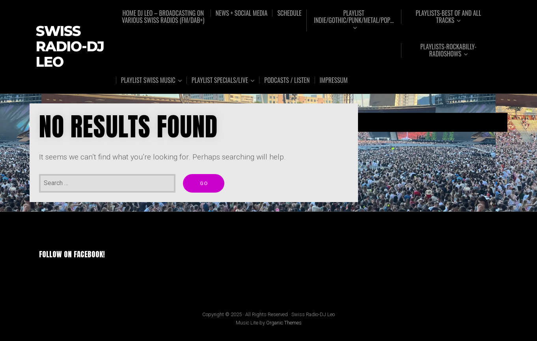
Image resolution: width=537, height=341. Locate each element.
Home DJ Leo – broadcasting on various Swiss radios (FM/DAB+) (163, 16)
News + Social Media (242, 13)
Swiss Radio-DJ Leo (70, 46)
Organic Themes (284, 323)
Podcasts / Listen (287, 80)
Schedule (289, 13)
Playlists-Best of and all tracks (448, 16)
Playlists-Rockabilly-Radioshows (448, 50)
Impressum (334, 80)
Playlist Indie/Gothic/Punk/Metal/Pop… (354, 17)
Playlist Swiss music (148, 80)
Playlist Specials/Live (220, 80)
